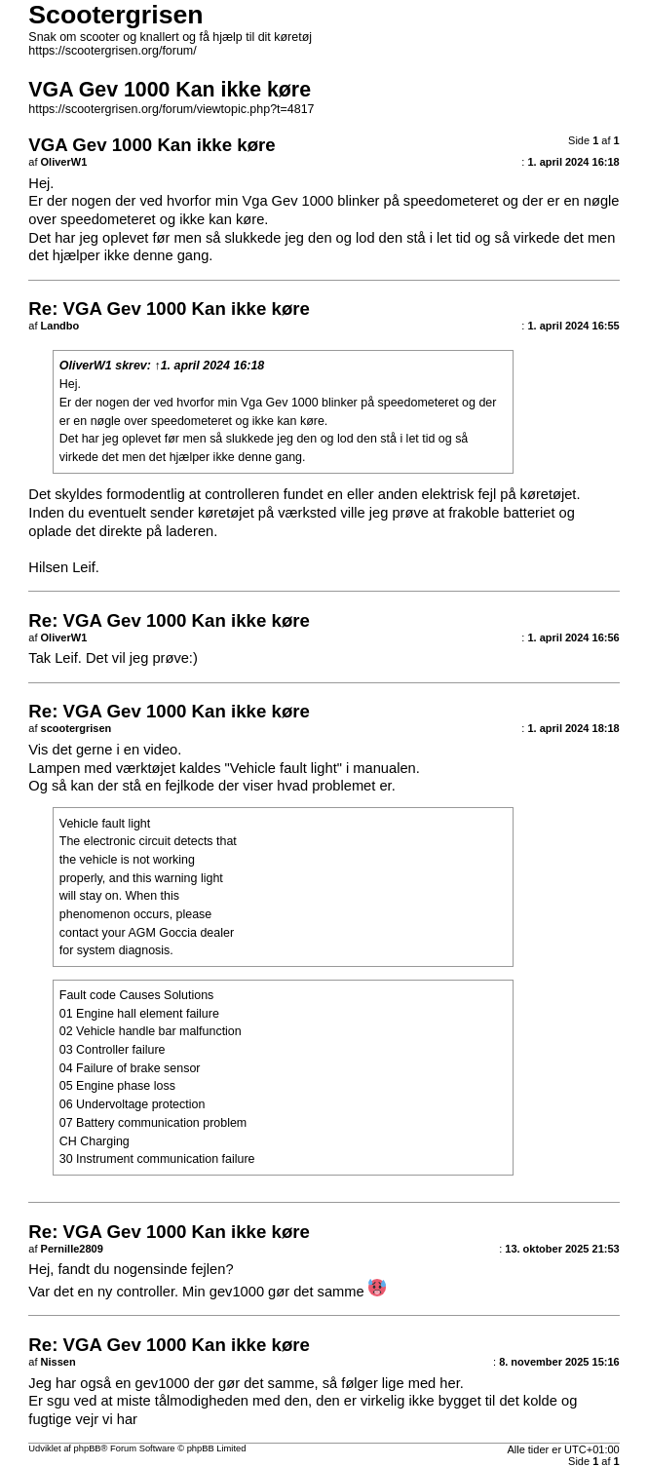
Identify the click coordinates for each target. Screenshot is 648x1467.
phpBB (87, 1448)
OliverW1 (85, 365)
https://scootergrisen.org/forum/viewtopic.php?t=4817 (171, 109)
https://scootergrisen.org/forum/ (112, 51)
